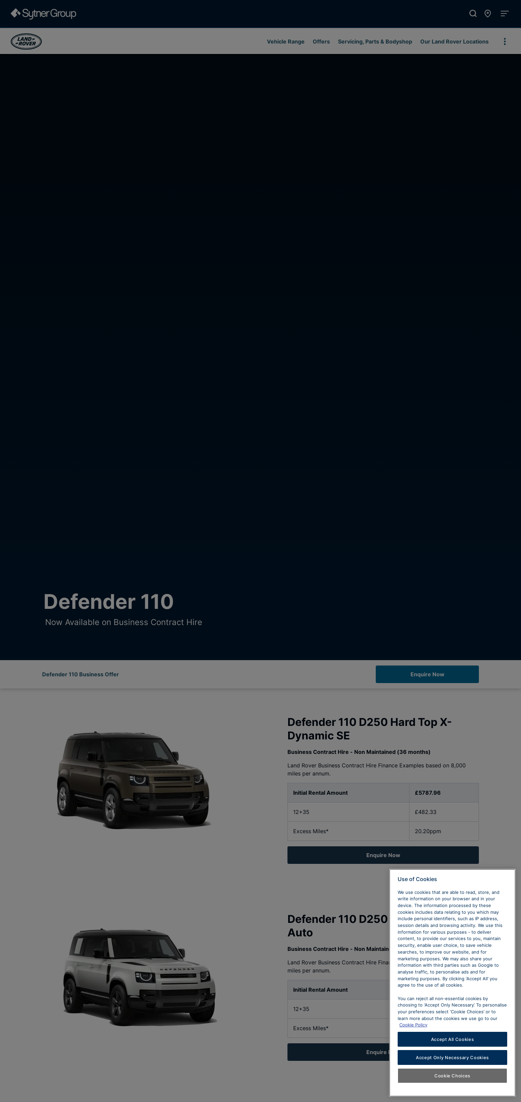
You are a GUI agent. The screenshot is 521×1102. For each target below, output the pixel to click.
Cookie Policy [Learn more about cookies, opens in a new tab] (413, 1024)
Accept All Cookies (452, 1039)
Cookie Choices (452, 1075)
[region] (452, 983)
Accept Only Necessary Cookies (452, 1057)
